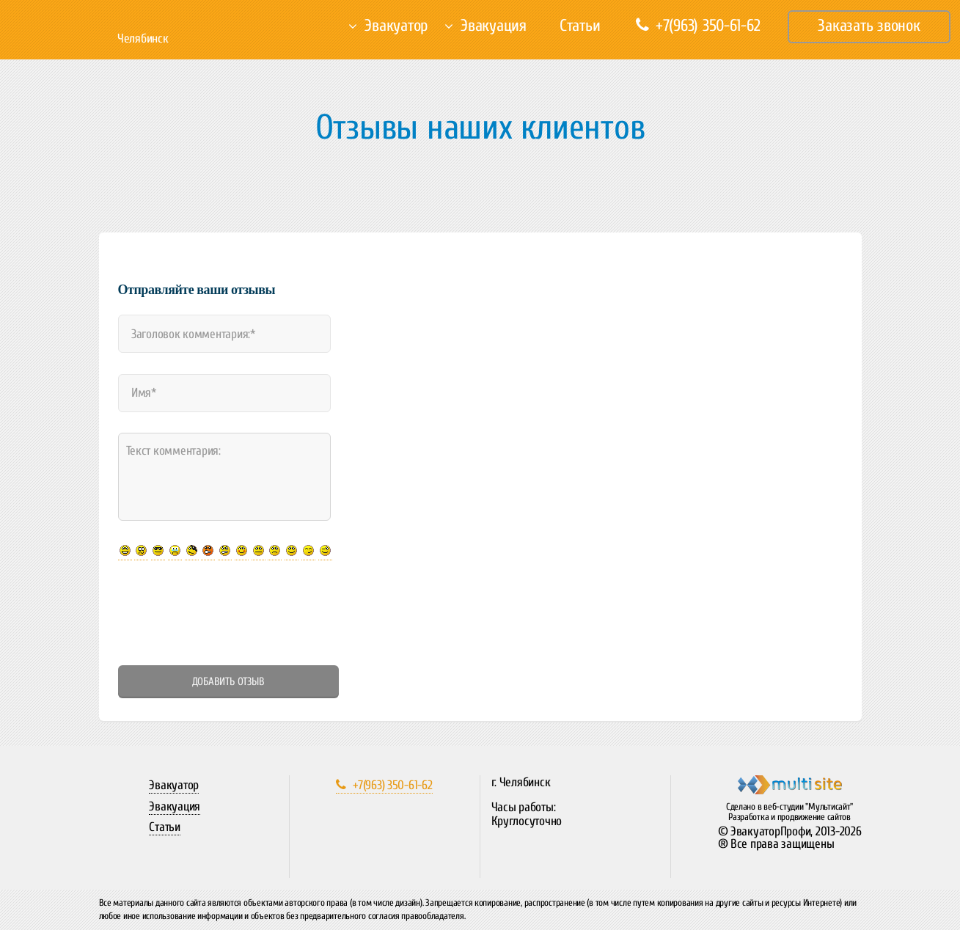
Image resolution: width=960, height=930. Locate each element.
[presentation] (229, 612)
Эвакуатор (396, 25)
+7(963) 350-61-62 (698, 25)
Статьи (580, 25)
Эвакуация (494, 25)
